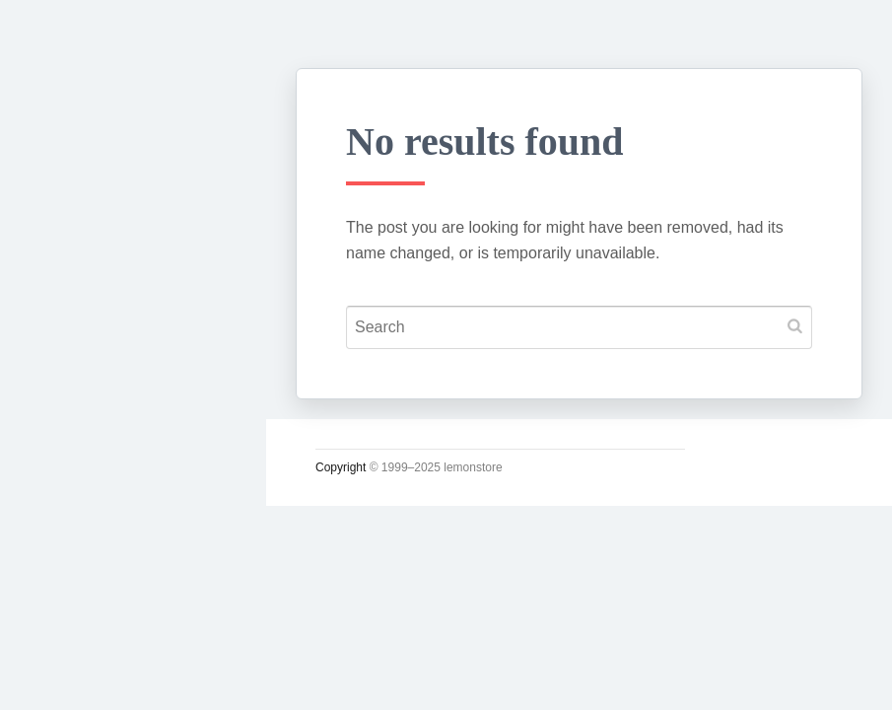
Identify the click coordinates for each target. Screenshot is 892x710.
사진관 (66, 536)
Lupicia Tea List (105, 628)
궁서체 (66, 307)
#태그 (62, 583)
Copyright (340, 467)
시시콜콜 (74, 352)
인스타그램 (83, 674)
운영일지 (74, 445)
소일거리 (74, 398)
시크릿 (66, 490)
